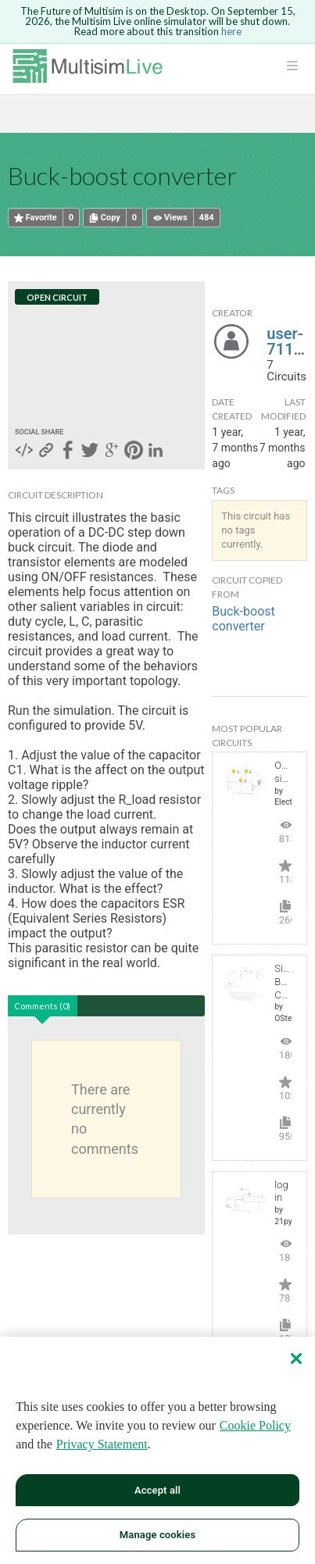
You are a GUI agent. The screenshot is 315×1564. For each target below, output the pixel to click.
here (231, 31)
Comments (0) (42, 1006)
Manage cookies (157, 1535)
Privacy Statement (102, 1444)
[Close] (296, 1358)
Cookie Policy (255, 1425)
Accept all (157, 1490)
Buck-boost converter (243, 619)
